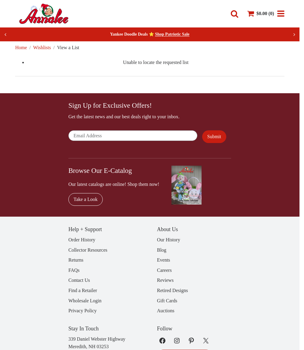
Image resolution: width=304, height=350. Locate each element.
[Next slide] (294, 34)
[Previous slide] (5, 34)
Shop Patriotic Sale (172, 34)
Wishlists (42, 47)
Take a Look (86, 199)
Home (21, 47)
